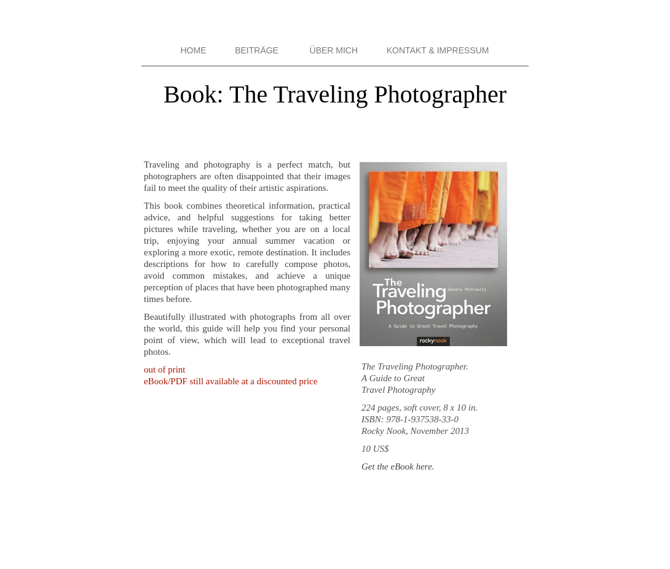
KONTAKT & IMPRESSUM (438, 50)
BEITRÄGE (256, 50)
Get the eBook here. (398, 466)
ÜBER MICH (334, 50)
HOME (193, 50)
